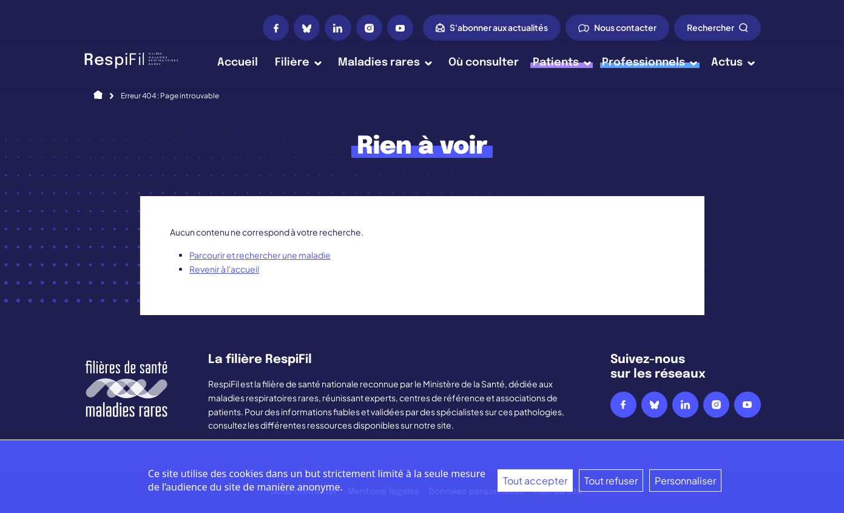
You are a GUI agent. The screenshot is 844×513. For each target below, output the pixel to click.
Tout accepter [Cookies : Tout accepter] (535, 480)
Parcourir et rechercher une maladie (260, 255)
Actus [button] (733, 62)
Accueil (237, 62)
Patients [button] (562, 62)
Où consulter (483, 62)
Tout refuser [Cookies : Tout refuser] (611, 480)
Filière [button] (298, 62)
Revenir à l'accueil (224, 268)
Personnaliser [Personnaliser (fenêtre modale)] (685, 480)
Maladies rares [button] (385, 62)
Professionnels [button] (649, 62)
